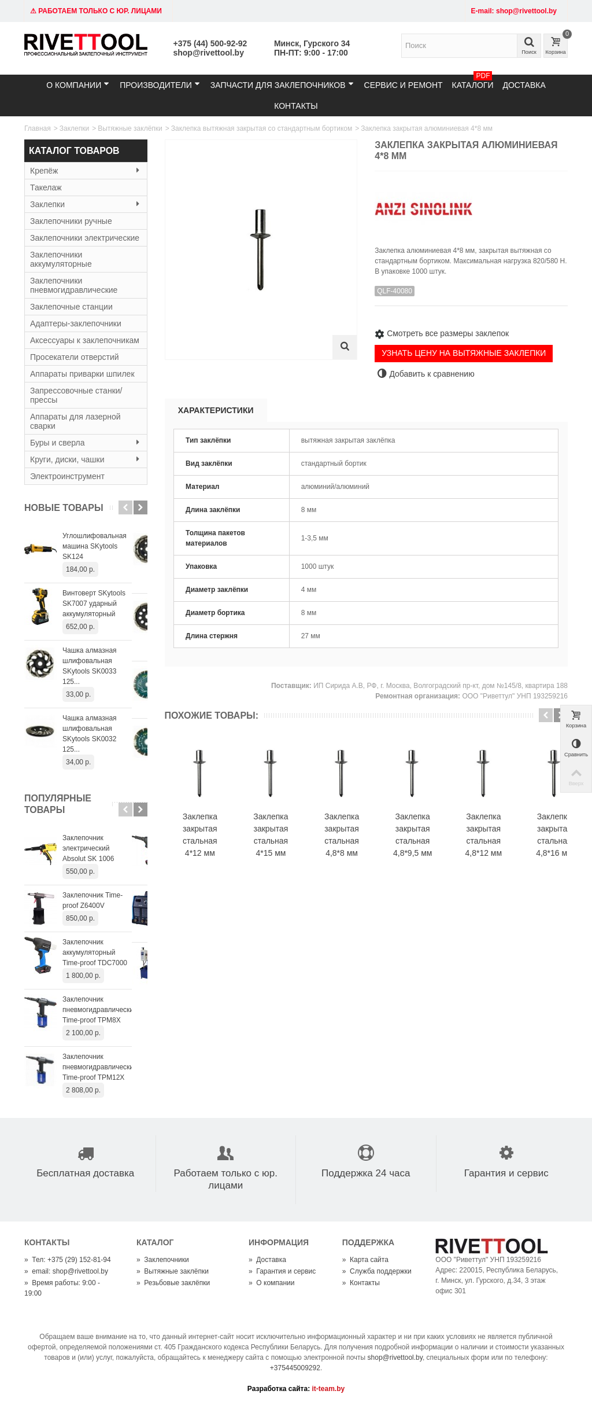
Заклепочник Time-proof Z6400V (100, 869)
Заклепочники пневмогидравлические (73, 285)
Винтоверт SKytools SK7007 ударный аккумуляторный (93, 593)
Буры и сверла (85, 442)
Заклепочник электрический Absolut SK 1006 (104, 817)
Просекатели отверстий (74, 357)
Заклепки (74, 128)
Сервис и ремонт (403, 85)
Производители (160, 85)
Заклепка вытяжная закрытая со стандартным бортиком (261, 128)
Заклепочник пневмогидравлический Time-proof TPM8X (100, 978)
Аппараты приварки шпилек (82, 373)
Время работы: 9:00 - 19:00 (62, 1257)
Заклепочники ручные (71, 221)
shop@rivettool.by (208, 52)
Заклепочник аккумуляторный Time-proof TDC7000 (98, 921)
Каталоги (473, 82)
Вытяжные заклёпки (130, 128)
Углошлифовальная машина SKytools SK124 (101, 541)
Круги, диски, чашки (85, 459)
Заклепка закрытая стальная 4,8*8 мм (363, 845)
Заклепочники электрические (84, 237)
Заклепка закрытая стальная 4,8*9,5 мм (443, 845)
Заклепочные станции (71, 306)
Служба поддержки (377, 1240)
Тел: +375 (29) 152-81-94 (67, 1228)
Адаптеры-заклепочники (75, 323)
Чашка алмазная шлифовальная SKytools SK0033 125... (102, 650)
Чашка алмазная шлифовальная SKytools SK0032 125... (102, 707)
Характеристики (216, 410)
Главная (37, 128)
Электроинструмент (67, 476)
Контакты (296, 106)
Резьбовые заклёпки (173, 1252)
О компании (77, 85)
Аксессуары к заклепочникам (84, 340)
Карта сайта (365, 1228)
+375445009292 (295, 1337)
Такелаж (46, 187)
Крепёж (85, 170)
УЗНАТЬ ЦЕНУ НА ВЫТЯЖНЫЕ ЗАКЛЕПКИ (464, 353)
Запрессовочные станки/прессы (76, 395)
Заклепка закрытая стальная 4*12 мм (204, 845)
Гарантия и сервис (282, 1240)
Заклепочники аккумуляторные (61, 259)
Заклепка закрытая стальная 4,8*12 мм (524, 845)
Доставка (523, 85)
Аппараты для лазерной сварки (75, 421)
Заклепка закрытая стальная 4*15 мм (283, 845)
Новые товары (63, 508)
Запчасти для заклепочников (282, 85)
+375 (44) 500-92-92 (210, 43)
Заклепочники (162, 1228)
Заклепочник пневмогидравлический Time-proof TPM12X (100, 1035)
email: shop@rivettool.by (66, 1240)
